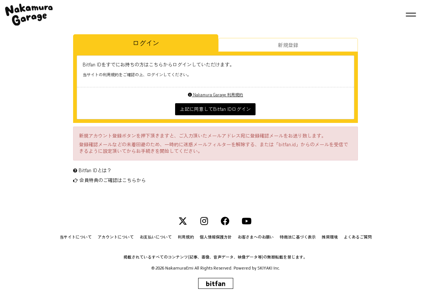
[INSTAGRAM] (204, 221)
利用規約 (186, 237)
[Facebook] (225, 221)
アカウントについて (116, 237)
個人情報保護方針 (216, 237)
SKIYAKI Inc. (268, 268)
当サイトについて (76, 237)
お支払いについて (156, 237)
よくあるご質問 (358, 237)
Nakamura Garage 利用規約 (215, 94)
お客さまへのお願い (256, 237)
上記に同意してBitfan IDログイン (215, 108)
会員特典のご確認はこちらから (112, 180)
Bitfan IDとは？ (95, 170)
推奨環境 (330, 237)
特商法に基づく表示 (298, 237)
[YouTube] (246, 221)
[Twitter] (182, 221)
